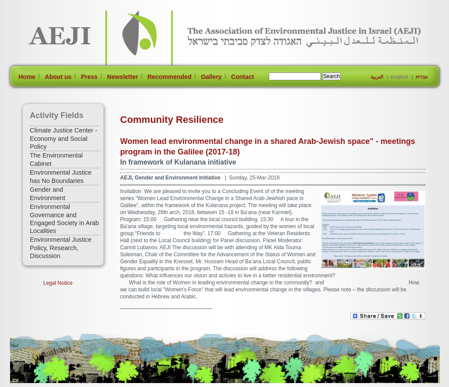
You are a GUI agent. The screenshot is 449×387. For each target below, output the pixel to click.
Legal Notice (58, 283)
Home (27, 76)
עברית (422, 76)
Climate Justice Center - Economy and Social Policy (63, 138)
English (399, 76)
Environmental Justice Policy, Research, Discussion (61, 247)
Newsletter (122, 76)
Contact (242, 76)
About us (58, 76)
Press (89, 76)
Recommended (169, 76)
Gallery (211, 76)
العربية (377, 76)
